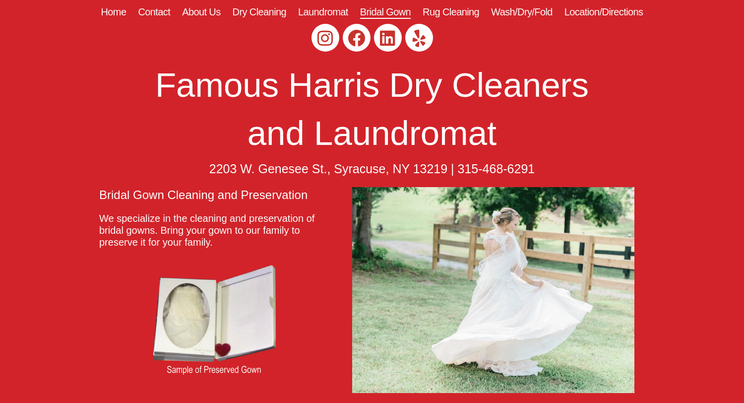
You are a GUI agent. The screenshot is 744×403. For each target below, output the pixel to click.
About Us (201, 11)
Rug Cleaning (451, 11)
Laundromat (323, 11)
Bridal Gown (385, 11)
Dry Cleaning (259, 11)
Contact (154, 11)
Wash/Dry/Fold (522, 11)
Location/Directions (603, 11)
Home (113, 11)
